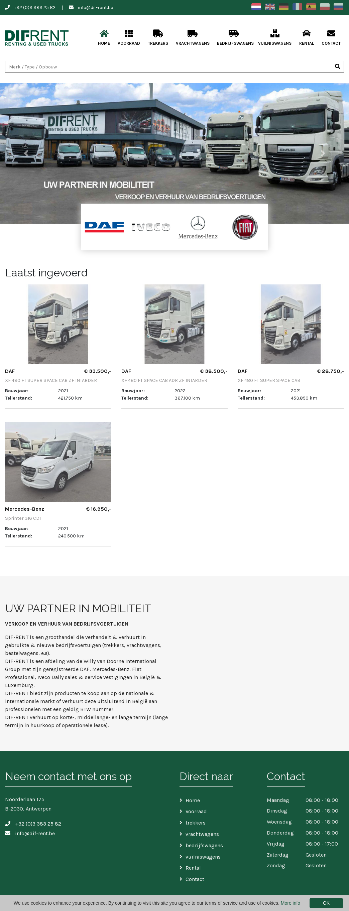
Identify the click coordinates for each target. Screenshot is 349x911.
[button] (26, 153)
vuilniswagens (275, 37)
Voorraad (129, 37)
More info (290, 903)
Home (104, 37)
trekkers (158, 37)
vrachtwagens (193, 37)
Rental (306, 37)
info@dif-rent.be (95, 7)
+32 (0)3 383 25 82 (34, 7)
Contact (331, 37)
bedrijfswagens (235, 37)
